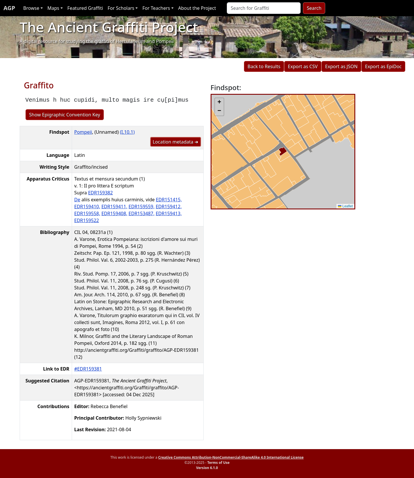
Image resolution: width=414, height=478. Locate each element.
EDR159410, (87, 206)
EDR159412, (169, 206)
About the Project (197, 8)
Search (314, 8)
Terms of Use (218, 462)
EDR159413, (169, 213)
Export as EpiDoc (383, 66)
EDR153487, (141, 213)
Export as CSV (303, 66)
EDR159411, (114, 206)
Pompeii (83, 132)
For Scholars (121, 8)
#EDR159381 (88, 369)
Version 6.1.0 (207, 467)
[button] (219, 102)
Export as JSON (341, 66)
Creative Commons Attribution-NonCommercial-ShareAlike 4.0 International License (231, 457)
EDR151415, (169, 199)
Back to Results (264, 66)
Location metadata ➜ (175, 142)
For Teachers (156, 8)
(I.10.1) (127, 132)
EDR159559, (141, 206)
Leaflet (345, 206)
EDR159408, (114, 213)
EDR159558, (87, 213)
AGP (9, 8)
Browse (31, 8)
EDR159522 (86, 220)
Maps (53, 8)
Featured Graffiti (85, 8)
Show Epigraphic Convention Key (64, 114)
